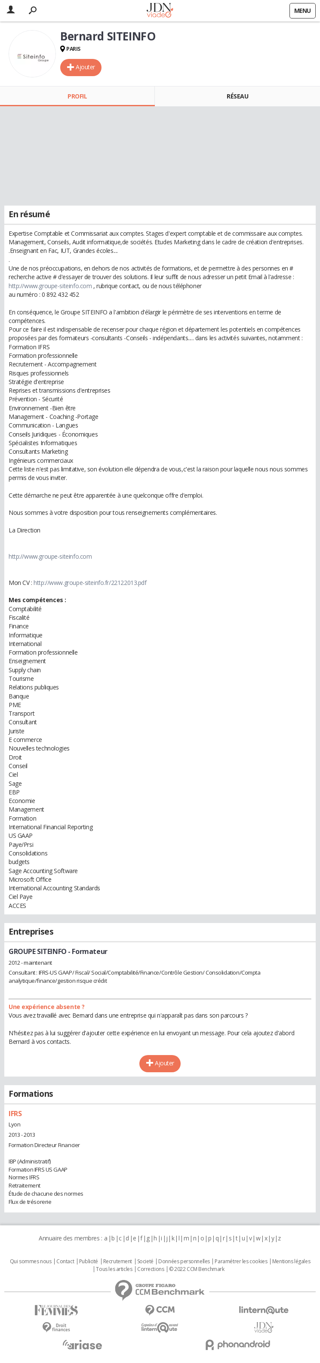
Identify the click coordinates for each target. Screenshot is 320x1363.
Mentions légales (291, 1261)
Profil (77, 96)
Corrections (150, 1269)
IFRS (15, 1113)
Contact (65, 1261)
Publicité (88, 1261)
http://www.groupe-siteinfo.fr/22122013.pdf (90, 582)
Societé (145, 1261)
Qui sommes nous (31, 1261)
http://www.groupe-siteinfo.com (50, 286)
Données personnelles (184, 1261)
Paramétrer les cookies (241, 1261)
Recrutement (117, 1261)
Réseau (237, 96)
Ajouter (85, 67)
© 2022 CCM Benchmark (197, 1269)
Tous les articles (114, 1269)
